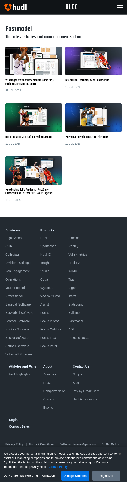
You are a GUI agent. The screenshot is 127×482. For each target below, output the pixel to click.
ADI (71, 329)
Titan (71, 279)
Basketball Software (19, 313)
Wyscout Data (50, 296)
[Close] (120, 457)
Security (71, 448)
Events (48, 407)
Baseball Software (18, 304)
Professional (14, 296)
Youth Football (15, 288)
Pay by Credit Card (86, 391)
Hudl (43, 238)
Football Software (17, 321)
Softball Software (17, 346)
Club (8, 246)
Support (78, 374)
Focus (44, 313)
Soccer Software (17, 337)
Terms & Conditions (41, 444)
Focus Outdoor (50, 329)
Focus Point (48, 346)
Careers (49, 399)
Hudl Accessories (85, 399)
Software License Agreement (78, 444)
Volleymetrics (77, 254)
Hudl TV (74, 263)
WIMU (72, 271)
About (47, 366)
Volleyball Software (18, 354)
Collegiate (12, 254)
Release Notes (78, 337)
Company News (54, 391)
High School (13, 238)
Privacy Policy (14, 444)
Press (47, 382)
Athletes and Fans (22, 366)
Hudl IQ (45, 254)
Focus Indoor (49, 321)
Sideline (74, 238)
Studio (44, 271)
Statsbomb (75, 304)
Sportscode (48, 246)
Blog (76, 382)
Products (47, 230)
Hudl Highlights (19, 374)
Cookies (55, 448)
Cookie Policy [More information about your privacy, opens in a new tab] (57, 469)
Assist (44, 304)
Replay (73, 246)
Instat (72, 296)
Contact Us (81, 366)
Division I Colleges (18, 263)
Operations (13, 279)
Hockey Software (17, 329)
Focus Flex (48, 337)
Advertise (49, 374)
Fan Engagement (17, 271)
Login (13, 420)
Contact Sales (19, 426)
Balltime (74, 313)
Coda (44, 279)
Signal (72, 288)
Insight (45, 263)
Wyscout (46, 288)
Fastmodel (75, 321)
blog (71, 7)
